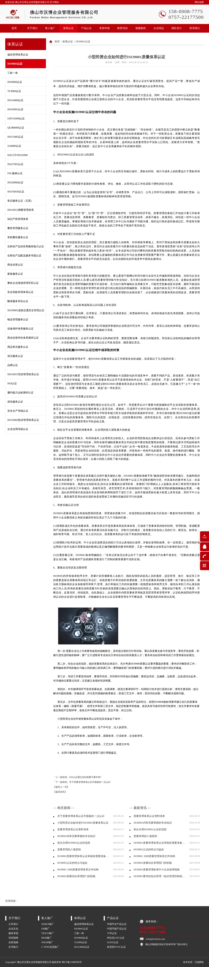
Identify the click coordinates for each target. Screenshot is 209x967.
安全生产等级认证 (17, 410)
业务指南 (13, 942)
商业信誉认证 (15, 264)
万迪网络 (199, 962)
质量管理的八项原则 (69, 849)
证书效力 (13, 946)
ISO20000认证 (15, 182)
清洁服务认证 (15, 356)
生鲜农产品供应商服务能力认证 (25, 246)
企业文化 (13, 928)
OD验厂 (45, 928)
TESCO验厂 (47, 933)
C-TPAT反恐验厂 (50, 946)
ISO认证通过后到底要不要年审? (85, 777)
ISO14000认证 (15, 100)
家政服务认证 (15, 273)
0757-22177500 (152, 932)
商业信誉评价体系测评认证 (23, 337)
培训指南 (13, 937)
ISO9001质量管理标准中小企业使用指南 (157, 869)
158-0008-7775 (152, 928)
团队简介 (176, 28)
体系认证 (68, 28)
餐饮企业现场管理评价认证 (23, 283)
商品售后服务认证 (17, 346)
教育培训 (122, 28)
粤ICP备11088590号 (71, 962)
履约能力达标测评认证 (20, 392)
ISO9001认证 (14, 63)
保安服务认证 (15, 401)
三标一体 (12, 72)
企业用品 (158, 28)
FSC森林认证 (14, 173)
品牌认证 (12, 365)
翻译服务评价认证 (17, 301)
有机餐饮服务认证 (17, 237)
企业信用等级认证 (17, 429)
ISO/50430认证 (15, 191)
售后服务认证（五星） (20, 200)
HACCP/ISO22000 (17, 155)
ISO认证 (12, 383)
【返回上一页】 (61, 787)
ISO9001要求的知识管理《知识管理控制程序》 (159, 876)
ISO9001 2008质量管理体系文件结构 (78, 869)
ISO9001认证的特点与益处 (72, 862)
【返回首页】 (60, 792)
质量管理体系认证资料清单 (73, 829)
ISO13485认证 (15, 136)
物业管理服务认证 (17, 319)
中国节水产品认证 (117, 924)
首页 (14, 28)
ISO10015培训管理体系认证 (23, 374)
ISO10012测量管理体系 (20, 209)
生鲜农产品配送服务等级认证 (24, 255)
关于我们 (32, 28)
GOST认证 (112, 942)
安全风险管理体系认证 (20, 292)
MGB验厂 (46, 937)
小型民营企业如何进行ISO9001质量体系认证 (83, 822)
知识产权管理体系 (17, 219)
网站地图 (199, 2)
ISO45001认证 (15, 109)
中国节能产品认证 (117, 928)
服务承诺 (13, 933)
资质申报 (104, 28)
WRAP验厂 (47, 942)
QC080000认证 (15, 127)
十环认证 (112, 933)
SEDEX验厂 (47, 924)
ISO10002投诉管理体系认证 (23, 420)
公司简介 (13, 924)
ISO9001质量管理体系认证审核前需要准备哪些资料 (83, 856)
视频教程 (140, 28)
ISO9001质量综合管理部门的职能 (76, 876)
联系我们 (195, 28)
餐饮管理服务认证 (17, 228)
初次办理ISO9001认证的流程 (73, 842)
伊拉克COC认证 (115, 937)
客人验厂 (50, 28)
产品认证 (86, 28)
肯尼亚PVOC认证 (116, 946)
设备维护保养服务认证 (20, 328)
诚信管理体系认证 (17, 54)
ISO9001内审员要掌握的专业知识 (76, 836)
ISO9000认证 (14, 82)
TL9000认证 (14, 91)
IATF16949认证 (16, 118)
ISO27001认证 (15, 164)
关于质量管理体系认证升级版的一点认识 (89, 782)
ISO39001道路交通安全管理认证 (25, 310)
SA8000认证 (14, 146)
